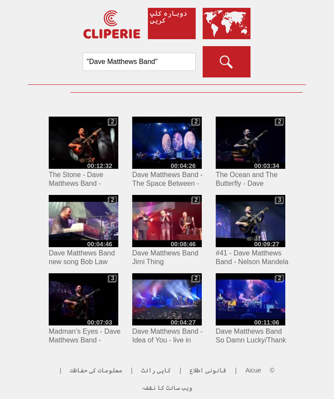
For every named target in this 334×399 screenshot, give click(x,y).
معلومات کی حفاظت (96, 370)
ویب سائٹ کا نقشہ (167, 387)
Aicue (253, 370)
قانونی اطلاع (208, 370)
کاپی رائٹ (156, 370)
